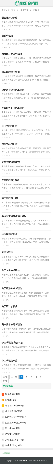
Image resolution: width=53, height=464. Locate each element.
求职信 (36, 10)
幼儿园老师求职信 (13, 411)
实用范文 (24, 10)
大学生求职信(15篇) (14, 440)
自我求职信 (10, 400)
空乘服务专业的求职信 (15, 423)
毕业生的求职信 (12, 428)
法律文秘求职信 (12, 434)
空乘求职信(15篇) (13, 445)
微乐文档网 (23, 461)
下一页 (39, 377)
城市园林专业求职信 (14, 405)
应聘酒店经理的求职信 (15, 417)
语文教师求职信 (12, 394)
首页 (13, 10)
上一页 (14, 377)
